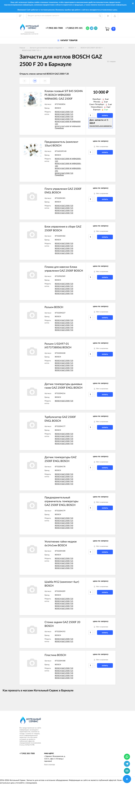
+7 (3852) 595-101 (74, 28)
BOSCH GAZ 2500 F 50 (64, 253)
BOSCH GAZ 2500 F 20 (64, 112)
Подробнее (59, 128)
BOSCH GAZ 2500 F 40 (64, 119)
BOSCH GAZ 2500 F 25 (64, 114)
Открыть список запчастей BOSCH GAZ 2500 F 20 (44, 74)
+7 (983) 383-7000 (54, 28)
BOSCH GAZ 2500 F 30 (64, 117)
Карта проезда (49, 764)
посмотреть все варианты (101, 126)
